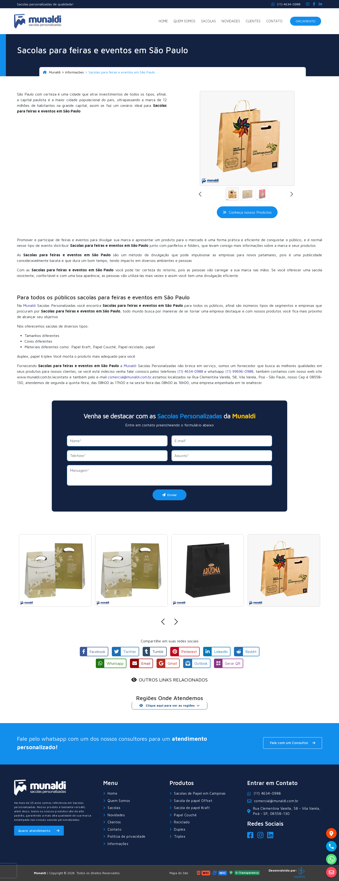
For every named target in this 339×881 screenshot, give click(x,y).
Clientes (253, 21)
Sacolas (208, 21)
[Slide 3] (262, 194)
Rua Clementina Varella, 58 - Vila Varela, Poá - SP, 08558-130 (283, 811)
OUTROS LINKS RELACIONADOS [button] (173, 679)
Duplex (180, 829)
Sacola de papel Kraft (192, 808)
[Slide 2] (247, 194)
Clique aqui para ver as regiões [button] (167, 705)
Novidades (231, 21)
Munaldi (52, 72)
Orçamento (305, 21)
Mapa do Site (179, 873)
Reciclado (182, 822)
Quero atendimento (39, 831)
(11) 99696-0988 (239, 371)
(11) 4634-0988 (285, 4)
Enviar (169, 495)
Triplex (179, 836)
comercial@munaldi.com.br (129, 377)
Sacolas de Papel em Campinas (200, 793)
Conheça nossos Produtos (247, 212)
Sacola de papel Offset (193, 801)
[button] (201, 194)
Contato (274, 21)
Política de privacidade (126, 836)
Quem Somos (184, 21)
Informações (74, 72)
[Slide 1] (232, 194)
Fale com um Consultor (292, 743)
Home (163, 21)
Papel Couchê (185, 815)
